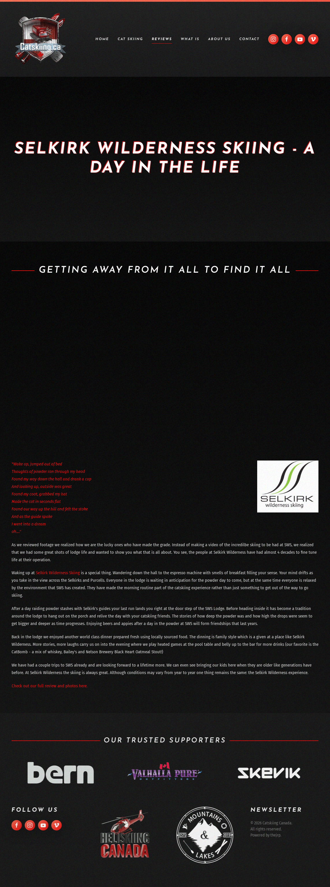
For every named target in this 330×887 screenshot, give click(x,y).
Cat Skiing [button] (130, 39)
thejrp (273, 835)
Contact (249, 39)
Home (102, 39)
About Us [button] (219, 39)
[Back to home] (40, 39)
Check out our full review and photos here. (50, 685)
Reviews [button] (162, 39)
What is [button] (190, 39)
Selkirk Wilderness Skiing (58, 572)
